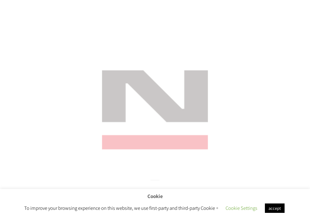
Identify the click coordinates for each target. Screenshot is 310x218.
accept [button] (275, 208)
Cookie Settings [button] (241, 208)
